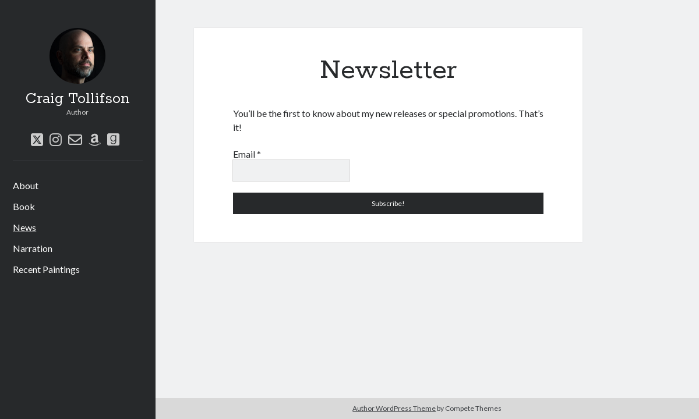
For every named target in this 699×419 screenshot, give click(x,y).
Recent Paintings (46, 269)
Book (24, 206)
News (24, 227)
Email (247, 153)
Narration (32, 248)
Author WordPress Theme (394, 408)
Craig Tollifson (78, 99)
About (25, 185)
